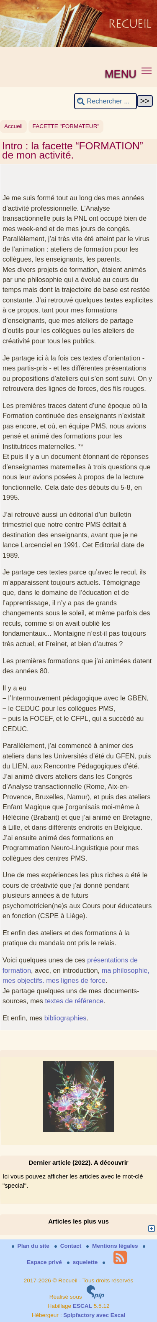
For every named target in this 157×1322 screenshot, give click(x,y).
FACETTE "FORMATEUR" (66, 126)
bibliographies (65, 1018)
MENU (120, 74)
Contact (68, 1246)
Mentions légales (112, 1246)
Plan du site (31, 1246)
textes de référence (74, 1001)
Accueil (13, 126)
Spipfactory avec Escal (94, 1315)
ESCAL (82, 1306)
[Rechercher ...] (105, 101)
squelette (83, 1262)
